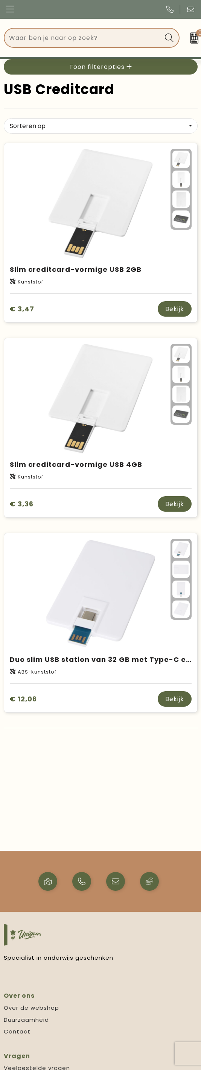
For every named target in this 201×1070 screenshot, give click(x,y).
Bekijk (174, 309)
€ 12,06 (23, 699)
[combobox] (83, 38)
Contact (17, 1031)
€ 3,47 (22, 309)
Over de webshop (31, 1008)
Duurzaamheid (26, 1020)
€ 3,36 (22, 504)
